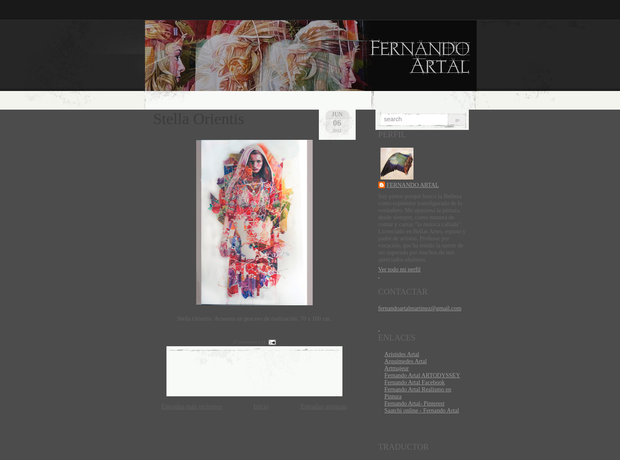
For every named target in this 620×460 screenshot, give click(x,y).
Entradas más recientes (192, 406)
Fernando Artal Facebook (415, 382)
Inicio (260, 406)
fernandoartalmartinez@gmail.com (419, 308)
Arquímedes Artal (406, 361)
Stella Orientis (199, 118)
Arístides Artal (402, 354)
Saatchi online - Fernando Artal (422, 410)
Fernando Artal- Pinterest (414, 403)
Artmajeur (397, 368)
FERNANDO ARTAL (413, 185)
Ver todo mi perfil (399, 269)
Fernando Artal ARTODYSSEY (423, 375)
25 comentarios (247, 341)
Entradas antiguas (323, 406)
